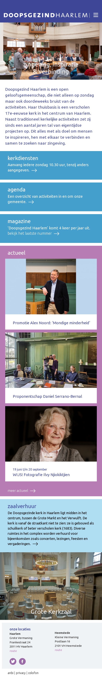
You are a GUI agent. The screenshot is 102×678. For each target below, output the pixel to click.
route (13, 650)
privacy (21, 673)
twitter (13, 661)
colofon (33, 673)
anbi (10, 673)
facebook (22, 661)
